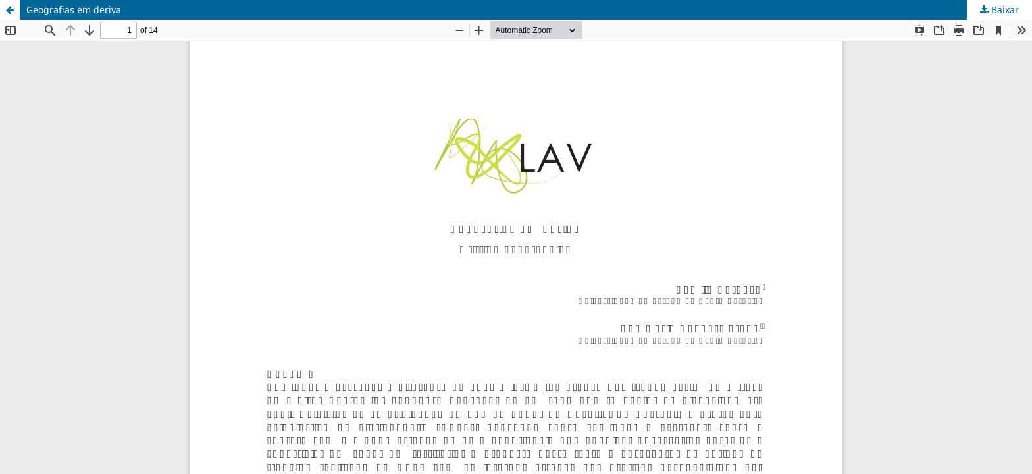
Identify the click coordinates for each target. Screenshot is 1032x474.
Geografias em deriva (73, 9)
